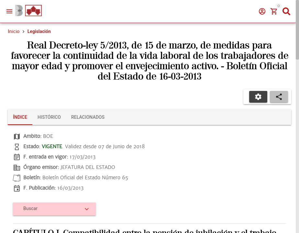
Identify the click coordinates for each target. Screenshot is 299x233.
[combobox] (52, 211)
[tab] (20, 117)
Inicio (13, 31)
